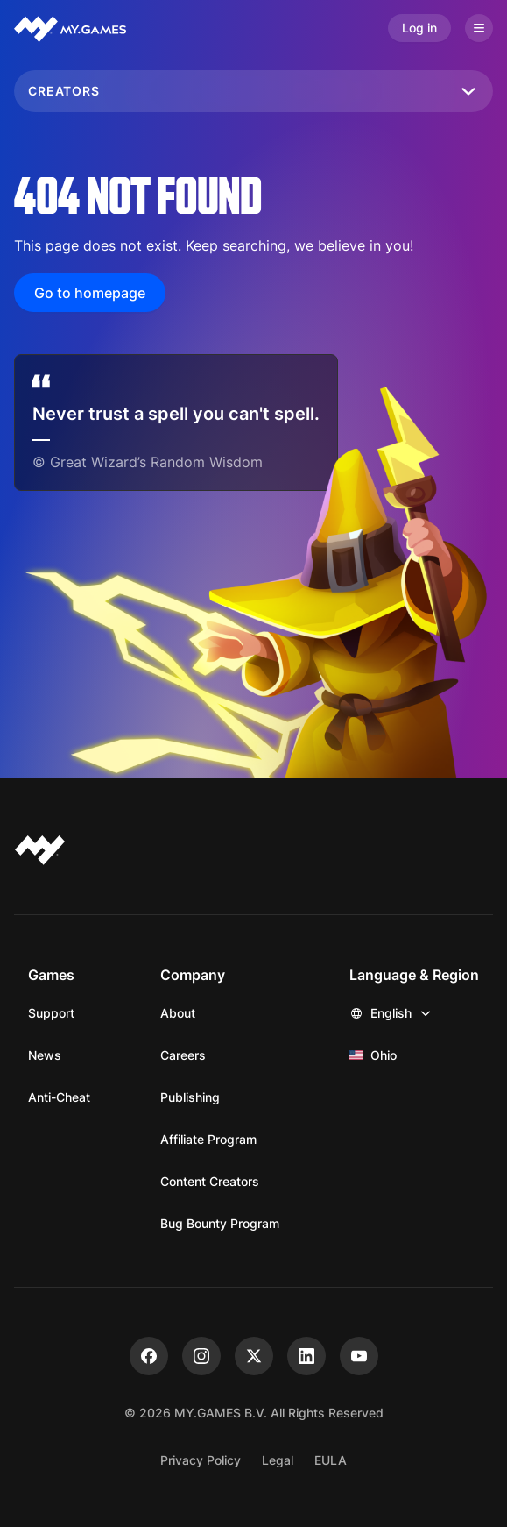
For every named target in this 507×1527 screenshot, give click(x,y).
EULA (330, 1460)
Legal (277, 1460)
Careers (183, 1055)
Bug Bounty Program (219, 1223)
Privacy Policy (200, 1460)
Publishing (190, 1097)
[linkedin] (306, 1356)
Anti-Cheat (59, 1097)
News (44, 1055)
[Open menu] (479, 28)
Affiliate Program (208, 1139)
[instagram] (201, 1356)
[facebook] (149, 1356)
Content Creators (209, 1181)
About (177, 1013)
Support (51, 1013)
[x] (254, 1356)
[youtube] (359, 1356)
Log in (419, 27)
